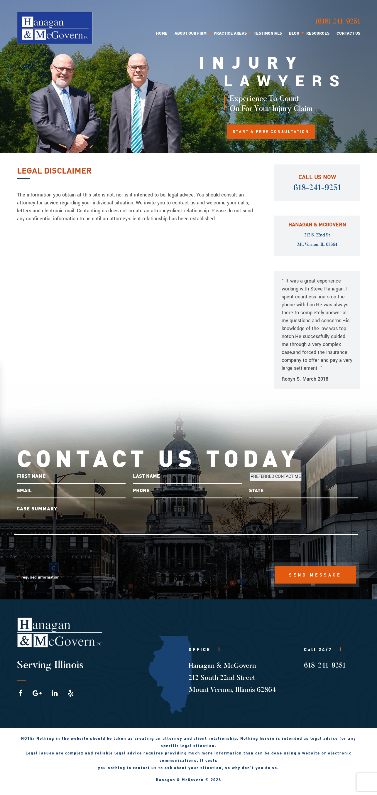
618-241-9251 (317, 187)
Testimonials (268, 33)
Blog (294, 33)
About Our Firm (191, 33)
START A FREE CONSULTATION (272, 132)
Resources (317, 33)
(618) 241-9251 (337, 21)
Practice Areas (230, 33)
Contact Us (348, 33)
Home (162, 33)
